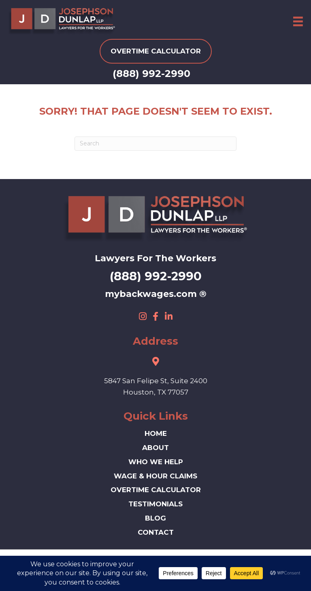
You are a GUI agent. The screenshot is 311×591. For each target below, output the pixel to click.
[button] (142, 316)
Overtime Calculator (156, 490)
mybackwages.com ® (156, 293)
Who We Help (155, 462)
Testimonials (155, 504)
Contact (156, 532)
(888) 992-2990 (151, 73)
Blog (155, 518)
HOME (156, 433)
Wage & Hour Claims (155, 476)
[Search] (155, 144)
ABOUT (155, 448)
